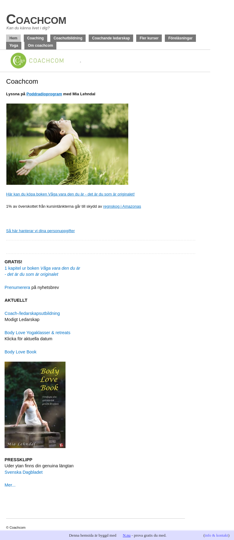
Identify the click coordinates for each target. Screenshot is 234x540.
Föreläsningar (180, 38)
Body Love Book (21, 351)
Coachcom (36, 19)
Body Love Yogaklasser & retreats (37, 332)
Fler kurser (149, 38)
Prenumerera (17, 287)
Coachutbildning (68, 38)
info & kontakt (216, 535)
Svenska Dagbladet (24, 472)
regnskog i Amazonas (122, 206)
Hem (13, 38)
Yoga (13, 45)
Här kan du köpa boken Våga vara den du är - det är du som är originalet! (70, 194)
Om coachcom (40, 45)
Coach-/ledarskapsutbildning (32, 313)
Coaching (35, 38)
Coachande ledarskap (111, 38)
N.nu (127, 535)
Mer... (10, 485)
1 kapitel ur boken (42, 268)
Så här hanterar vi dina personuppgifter (40, 230)
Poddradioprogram (44, 94)
